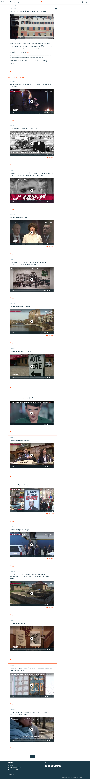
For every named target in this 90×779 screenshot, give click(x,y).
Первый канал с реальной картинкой (20, 133)
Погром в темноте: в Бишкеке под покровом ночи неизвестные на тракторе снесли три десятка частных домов (38, 583)
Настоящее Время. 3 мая (17, 222)
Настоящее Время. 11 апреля (18, 628)
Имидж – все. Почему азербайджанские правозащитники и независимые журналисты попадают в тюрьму (37, 180)
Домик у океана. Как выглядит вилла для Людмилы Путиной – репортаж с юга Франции (33, 269)
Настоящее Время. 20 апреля (18, 355)
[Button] (12, 72)
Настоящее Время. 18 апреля (18, 489)
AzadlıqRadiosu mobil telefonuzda (15, 767)
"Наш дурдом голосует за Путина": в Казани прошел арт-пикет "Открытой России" (31, 719)
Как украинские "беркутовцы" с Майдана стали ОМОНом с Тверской (28, 91)
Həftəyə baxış (11, 774)
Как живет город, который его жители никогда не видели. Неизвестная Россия (31, 674)
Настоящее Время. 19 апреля (18, 444)
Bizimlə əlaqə (10, 772)
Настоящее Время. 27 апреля (18, 311)
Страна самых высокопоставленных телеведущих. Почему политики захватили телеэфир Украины (35, 402)
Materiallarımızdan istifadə (13, 769)
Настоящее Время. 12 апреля (18, 534)
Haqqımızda (10, 765)
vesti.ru (29, 52)
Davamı (32, 756)
